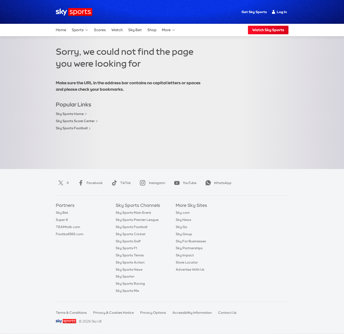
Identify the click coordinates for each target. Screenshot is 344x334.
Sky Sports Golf (128, 241)
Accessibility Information (192, 312)
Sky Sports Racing (130, 283)
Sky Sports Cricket (130, 234)
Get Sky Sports (254, 12)
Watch (117, 30)
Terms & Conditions (71, 312)
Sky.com (183, 212)
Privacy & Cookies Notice (113, 312)
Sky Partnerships (189, 248)
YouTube (184, 183)
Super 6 (62, 219)
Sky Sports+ (125, 276)
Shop (151, 30)
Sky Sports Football (71, 128)
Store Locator (187, 262)
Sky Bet (135, 30)
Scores (100, 30)
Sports (80, 30)
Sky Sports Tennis (130, 255)
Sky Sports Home (70, 113)
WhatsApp (217, 183)
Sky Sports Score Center (75, 121)
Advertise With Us (190, 269)
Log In (279, 12)
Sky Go (181, 227)
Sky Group (184, 234)
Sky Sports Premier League (137, 219)
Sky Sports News (129, 269)
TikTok (120, 183)
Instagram (151, 183)
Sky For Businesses (191, 241)
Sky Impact (185, 255)
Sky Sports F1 (126, 248)
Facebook (89, 183)
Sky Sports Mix (127, 290)
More (168, 30)
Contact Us (227, 312)
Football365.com (69, 234)
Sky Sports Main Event (133, 212)
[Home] (74, 12)
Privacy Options (153, 312)
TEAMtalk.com (68, 227)
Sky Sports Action (130, 262)
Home (61, 30)
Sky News (183, 219)
